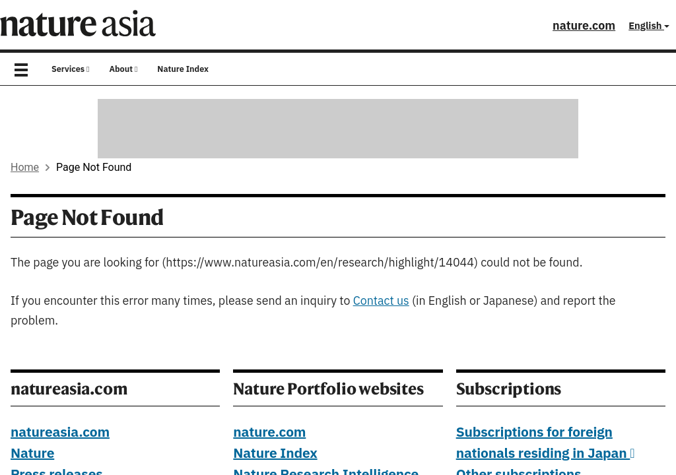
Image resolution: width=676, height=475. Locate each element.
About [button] (123, 69)
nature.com (584, 26)
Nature (32, 454)
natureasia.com (60, 433)
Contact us (381, 301)
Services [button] (70, 69)
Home (25, 167)
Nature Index (183, 69)
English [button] (648, 26)
